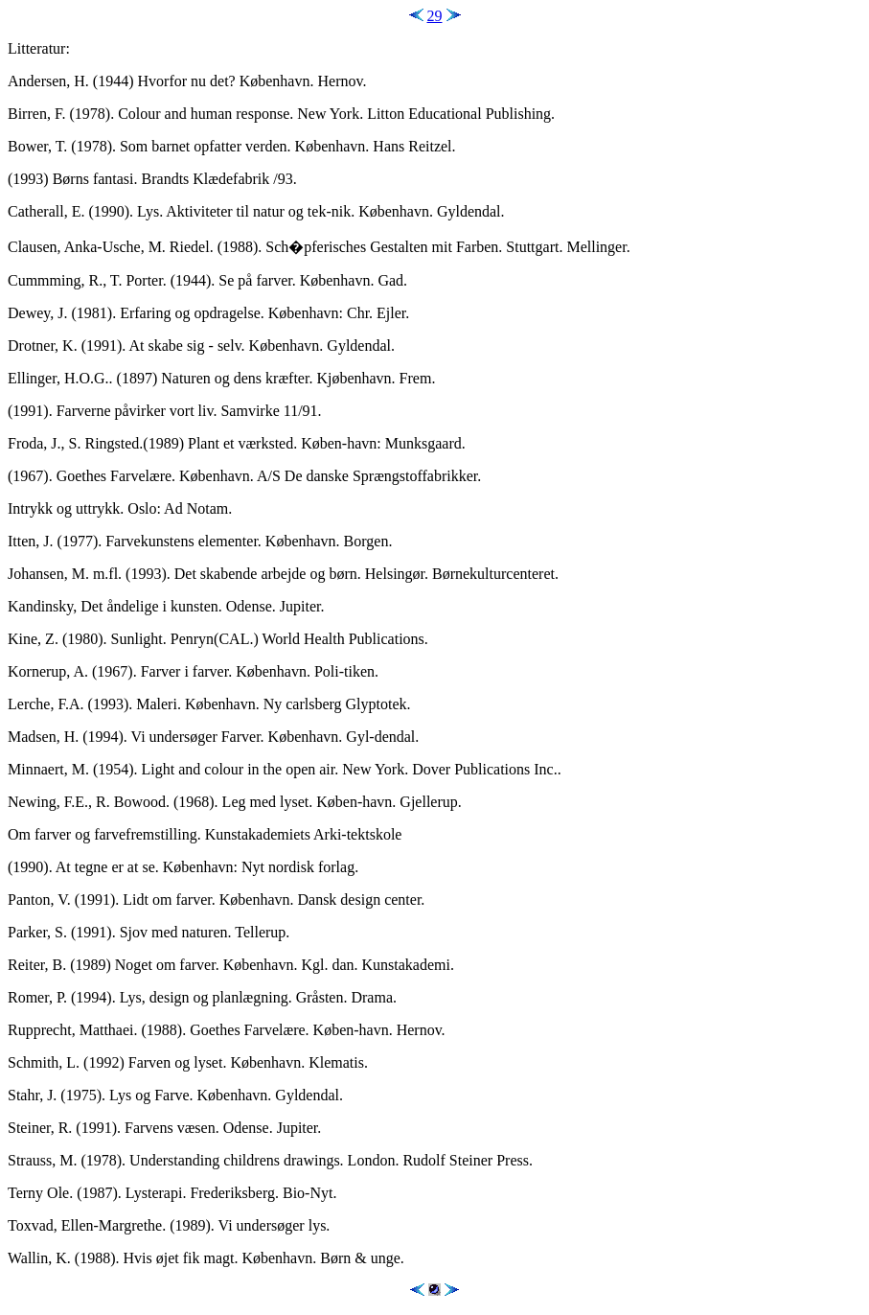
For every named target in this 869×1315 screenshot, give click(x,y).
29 (435, 16)
